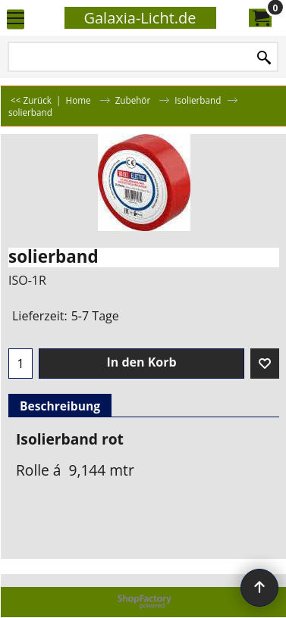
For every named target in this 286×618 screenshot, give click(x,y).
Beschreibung (60, 406)
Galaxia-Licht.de (139, 18)
